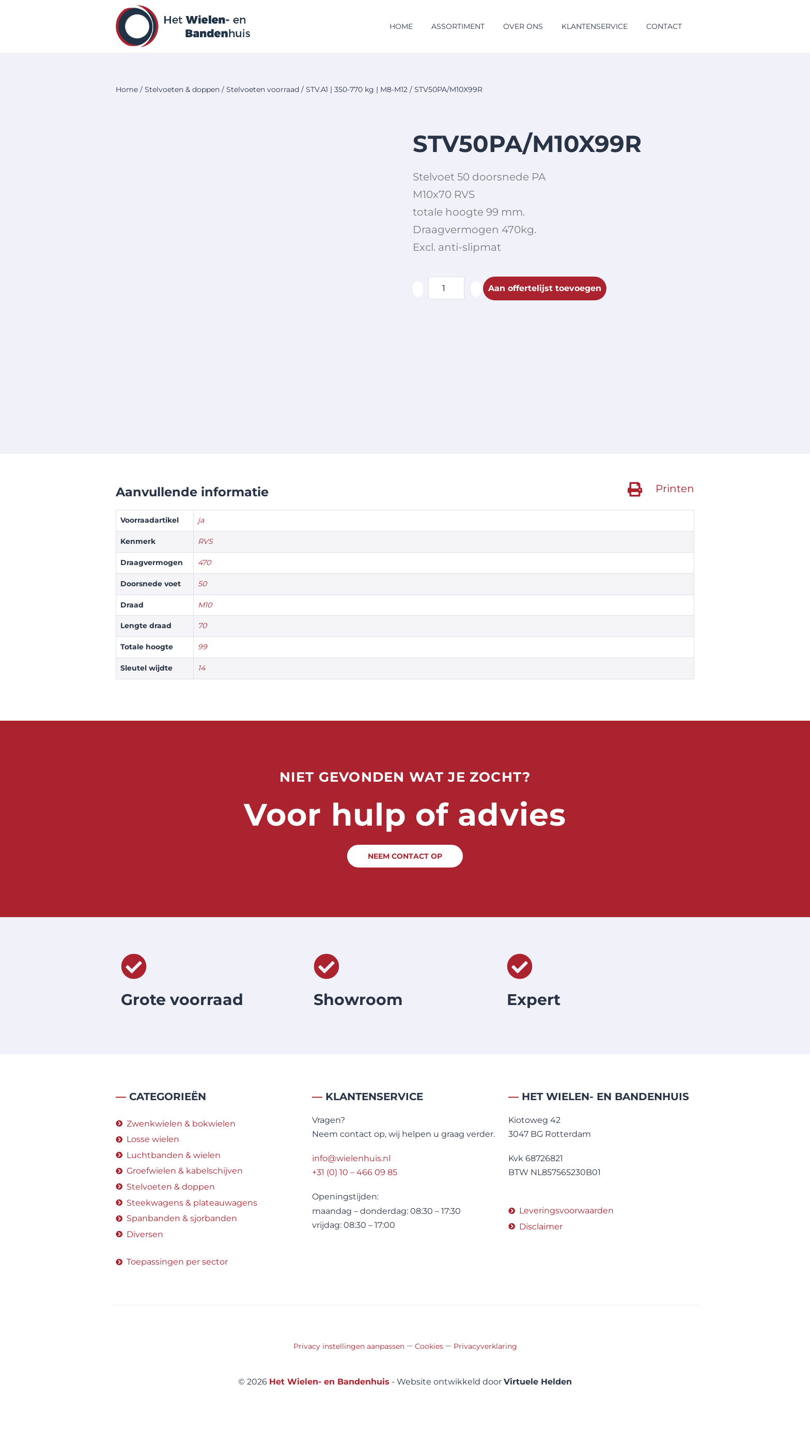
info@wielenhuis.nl (351, 1158)
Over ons (523, 26)
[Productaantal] (446, 288)
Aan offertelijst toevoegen (544, 288)
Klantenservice (595, 26)
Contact (664, 26)
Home (401, 26)
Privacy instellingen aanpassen (348, 1346)
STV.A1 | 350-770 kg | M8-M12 (357, 89)
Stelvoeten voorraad (262, 89)
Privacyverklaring (485, 1346)
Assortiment (458, 26)
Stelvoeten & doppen (182, 89)
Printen (675, 488)
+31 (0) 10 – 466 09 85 (354, 1172)
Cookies (429, 1346)
